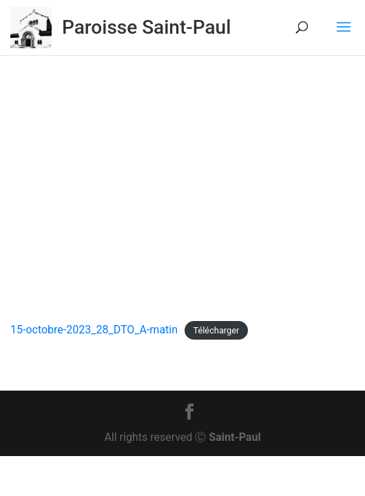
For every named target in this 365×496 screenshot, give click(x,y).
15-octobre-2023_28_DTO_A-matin (94, 329)
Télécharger (216, 330)
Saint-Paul (234, 437)
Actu (197, 255)
